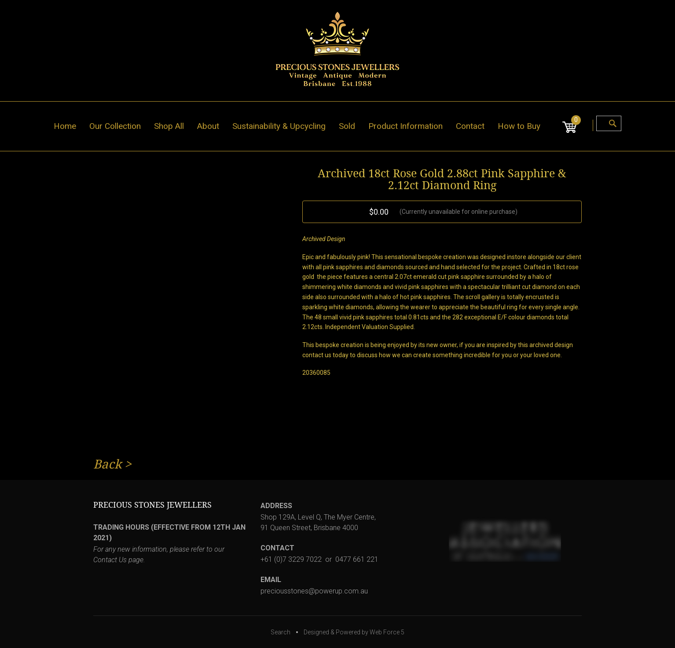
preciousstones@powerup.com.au (314, 591)
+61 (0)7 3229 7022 (291, 559)
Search (280, 632)
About (208, 126)
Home (65, 126)
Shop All (169, 126)
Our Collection (115, 126)
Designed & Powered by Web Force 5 (354, 632)
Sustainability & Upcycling (279, 126)
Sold (347, 126)
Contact (470, 126)
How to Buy (519, 126)
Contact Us (110, 560)
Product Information (405, 126)
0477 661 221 (356, 559)
